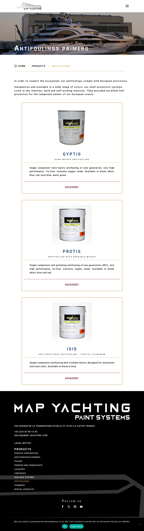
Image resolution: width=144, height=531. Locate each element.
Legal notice (76, 526)
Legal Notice (22, 443)
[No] (140, 524)
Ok (64, 526)
